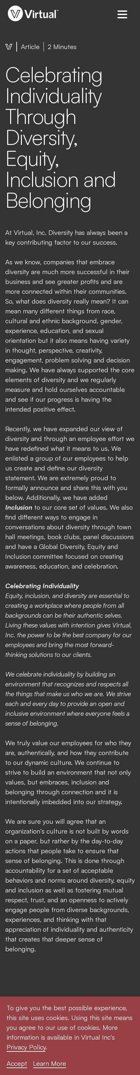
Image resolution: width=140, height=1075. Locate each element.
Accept (17, 1063)
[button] (122, 14)
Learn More (49, 1063)
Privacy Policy (26, 1047)
